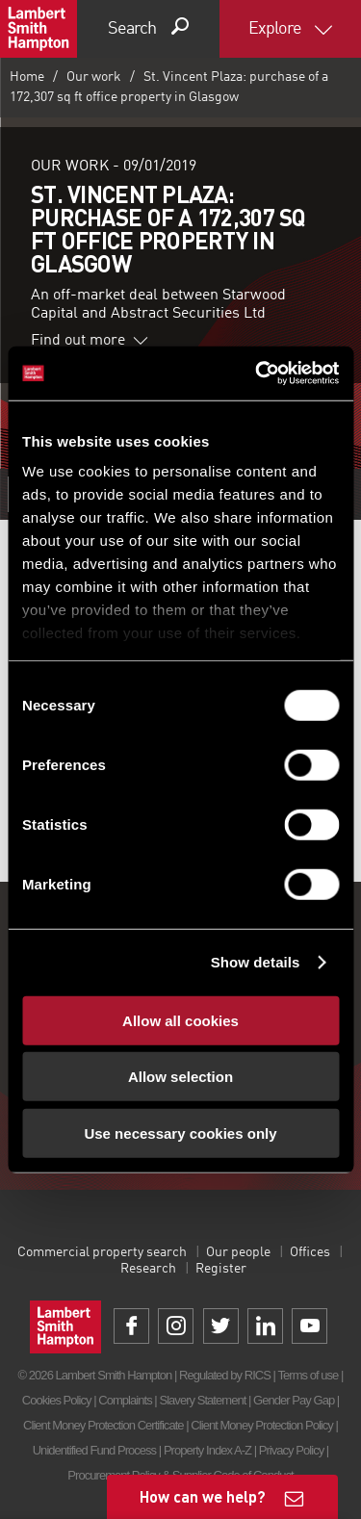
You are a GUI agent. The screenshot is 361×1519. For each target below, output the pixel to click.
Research (148, 1268)
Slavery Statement (202, 1400)
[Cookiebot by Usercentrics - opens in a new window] (257, 373)
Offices (310, 1252)
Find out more (89, 340)
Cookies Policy (56, 1400)
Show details (255, 962)
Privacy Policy (291, 1450)
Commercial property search (102, 1252)
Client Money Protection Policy (262, 1425)
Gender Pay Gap (293, 1400)
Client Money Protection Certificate (103, 1425)
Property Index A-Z (207, 1450)
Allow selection (180, 1076)
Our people (238, 1252)
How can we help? (203, 1496)
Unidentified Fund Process (94, 1450)
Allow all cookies (180, 1020)
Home (27, 77)
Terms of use (307, 1375)
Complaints (124, 1400)
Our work (93, 77)
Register (220, 1268)
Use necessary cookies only (180, 1132)
